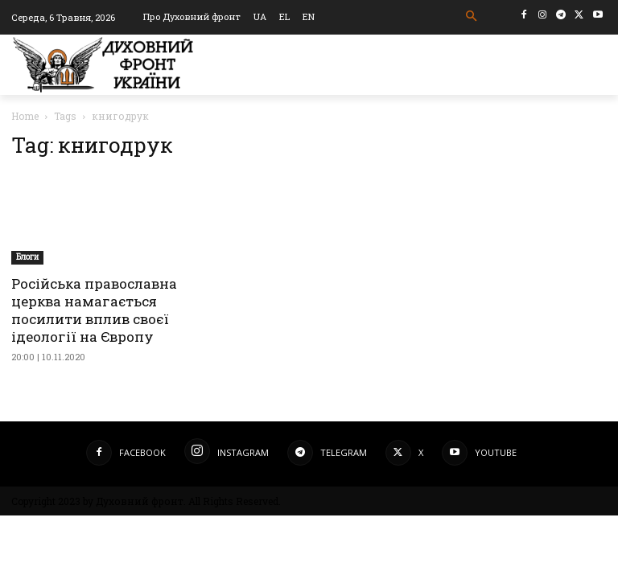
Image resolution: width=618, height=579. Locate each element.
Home (25, 115)
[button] (471, 16)
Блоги (27, 257)
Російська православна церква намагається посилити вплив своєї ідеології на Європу (94, 310)
